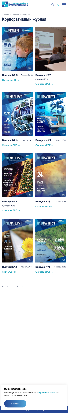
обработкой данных (47, 392)
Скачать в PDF (9, 80)
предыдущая (7, 286)
